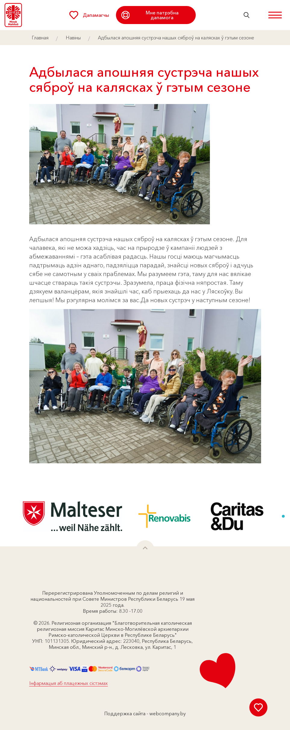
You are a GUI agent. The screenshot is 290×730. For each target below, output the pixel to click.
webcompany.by (167, 713)
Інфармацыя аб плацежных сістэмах (68, 683)
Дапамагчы (89, 15)
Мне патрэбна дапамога (150, 15)
